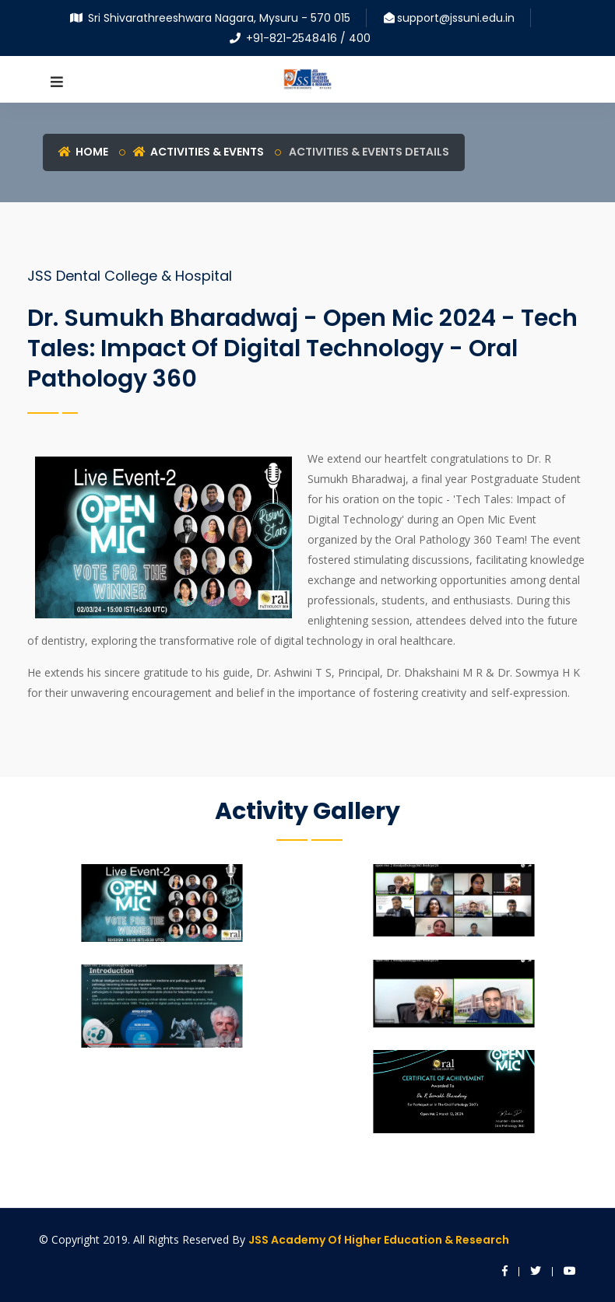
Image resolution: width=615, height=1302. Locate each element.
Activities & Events (198, 151)
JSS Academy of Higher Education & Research (378, 1240)
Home (83, 151)
